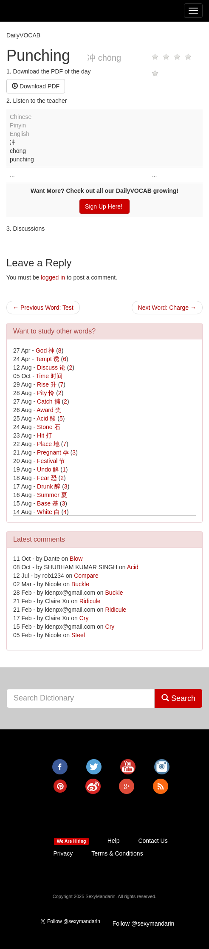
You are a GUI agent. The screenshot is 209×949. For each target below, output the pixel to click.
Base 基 (47, 503)
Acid (132, 567)
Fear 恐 (47, 477)
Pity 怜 (45, 393)
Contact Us (152, 840)
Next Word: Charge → (167, 307)
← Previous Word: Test (43, 307)
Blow (76, 558)
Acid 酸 (46, 418)
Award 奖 (49, 410)
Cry (84, 618)
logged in (53, 277)
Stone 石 (48, 427)
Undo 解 (48, 469)
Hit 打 (44, 435)
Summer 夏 (52, 494)
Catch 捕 (48, 401)
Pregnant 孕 (53, 452)
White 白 (48, 511)
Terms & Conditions (117, 853)
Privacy (63, 853)
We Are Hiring (71, 841)
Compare (86, 575)
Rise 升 (46, 384)
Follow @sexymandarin (144, 923)
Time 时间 (49, 376)
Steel (78, 635)
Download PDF (35, 86)
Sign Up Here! (104, 206)
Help (113, 840)
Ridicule (90, 601)
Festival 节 (51, 461)
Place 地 (48, 444)
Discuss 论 (51, 367)
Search (178, 698)
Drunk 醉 (48, 486)
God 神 (45, 350)
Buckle (80, 584)
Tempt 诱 (47, 359)
